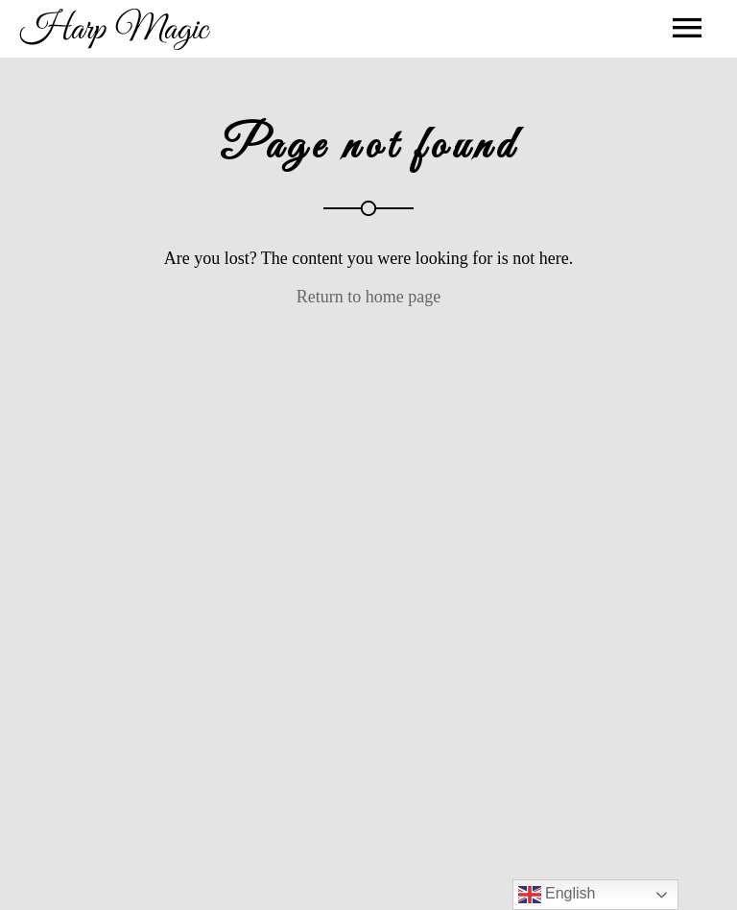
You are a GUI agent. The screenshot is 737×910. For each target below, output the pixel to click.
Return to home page (368, 296)
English (557, 894)
